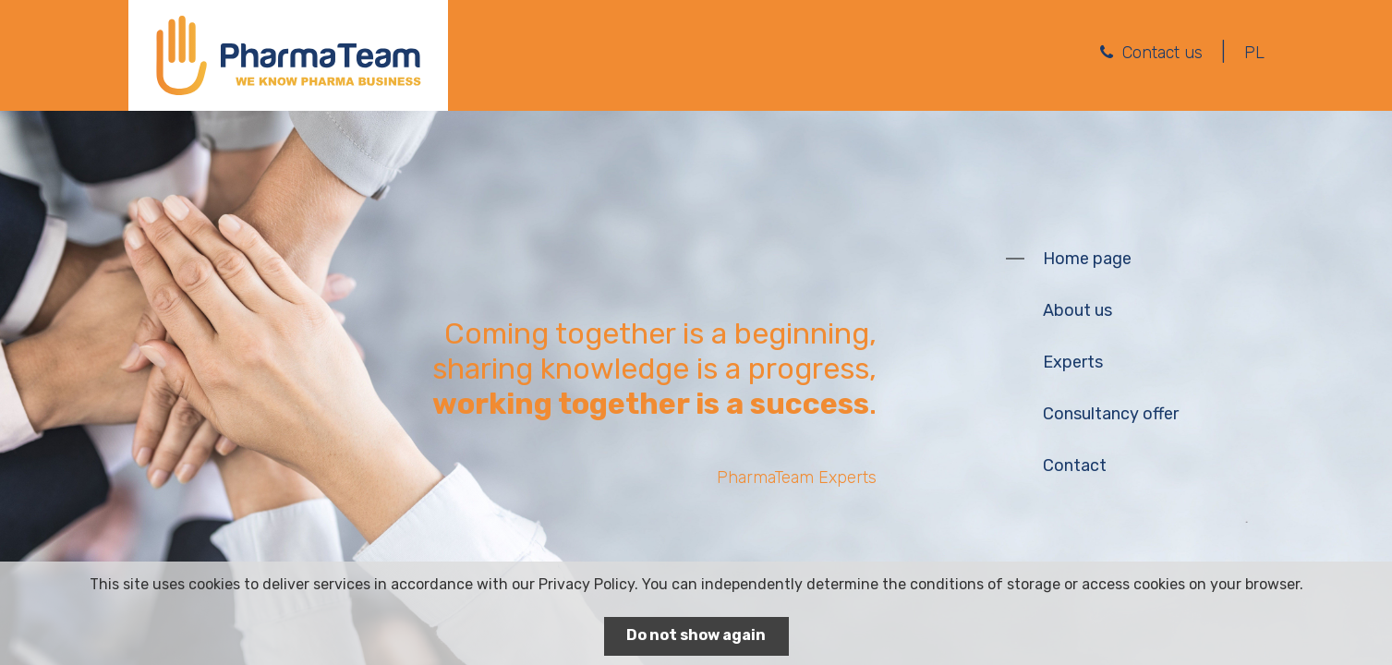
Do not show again (696, 635)
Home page (1087, 258)
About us (1077, 310)
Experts (1073, 362)
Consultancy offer (1111, 414)
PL (1254, 52)
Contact (1075, 465)
